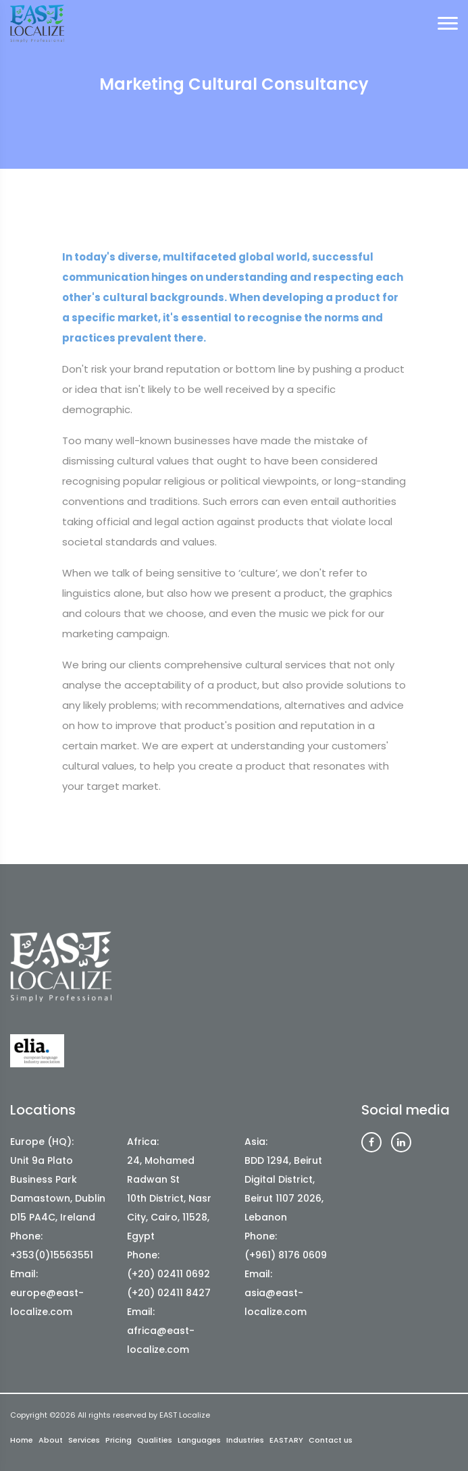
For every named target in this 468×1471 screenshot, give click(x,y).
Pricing (118, 1440)
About (50, 1440)
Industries (245, 1440)
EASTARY (286, 1440)
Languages (199, 1440)
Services (84, 1440)
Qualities (154, 1440)
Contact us (331, 1440)
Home (21, 1440)
